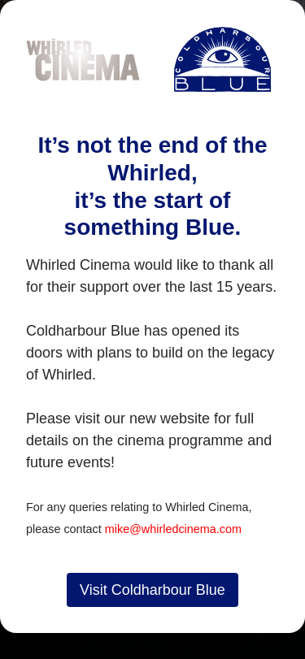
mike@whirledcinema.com (173, 528)
